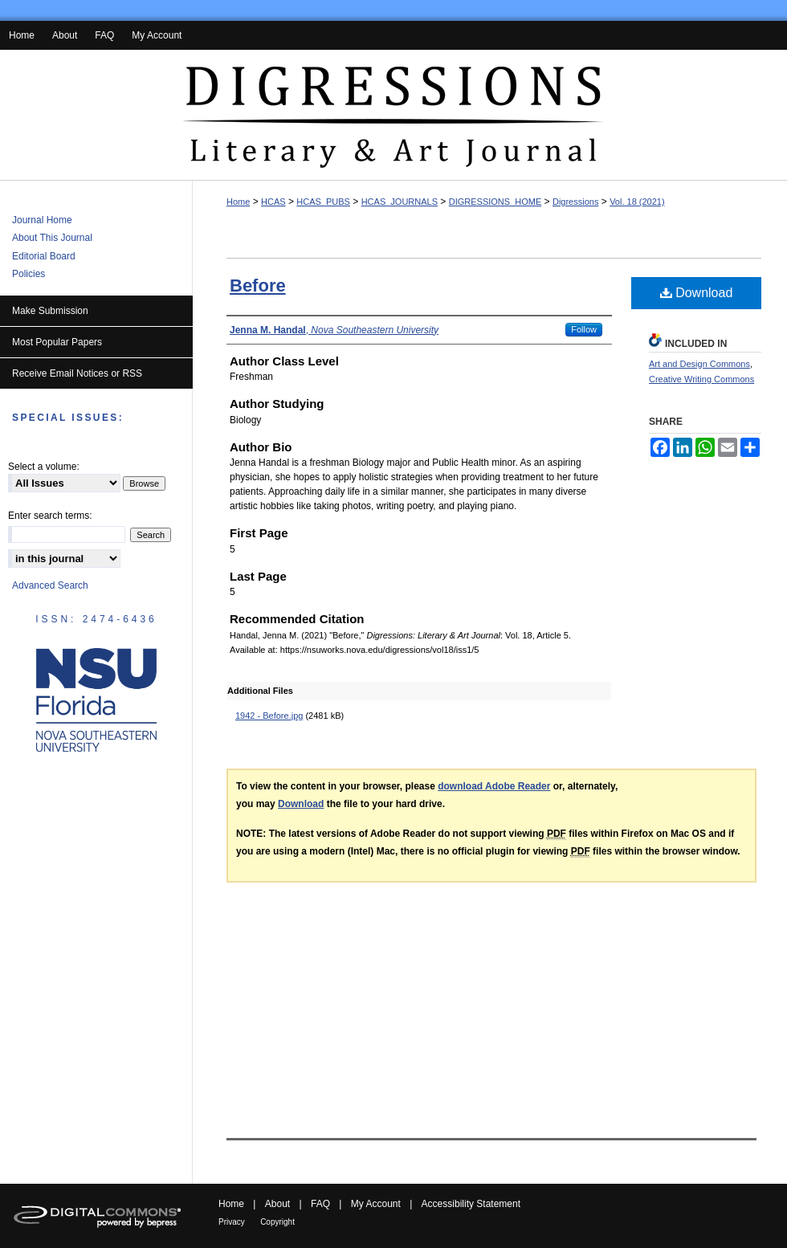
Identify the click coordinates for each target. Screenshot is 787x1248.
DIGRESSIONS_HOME (495, 201)
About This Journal (52, 237)
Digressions (575, 201)
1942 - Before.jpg (269, 715)
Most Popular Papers (57, 342)
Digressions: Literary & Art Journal (393, 115)
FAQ (320, 1203)
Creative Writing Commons (701, 379)
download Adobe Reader (494, 786)
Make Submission (50, 310)
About (277, 1203)
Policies (28, 273)
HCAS (273, 201)
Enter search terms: (50, 515)
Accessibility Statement (471, 1203)
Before (258, 285)
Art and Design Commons (699, 364)
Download (696, 293)
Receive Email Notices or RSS (77, 373)
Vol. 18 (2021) (637, 201)
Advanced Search (50, 585)
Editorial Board (43, 256)
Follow (584, 329)
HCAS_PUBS (323, 201)
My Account (376, 1203)
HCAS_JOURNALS (399, 201)
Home (238, 201)
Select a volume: (44, 466)
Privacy (231, 1221)
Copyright (277, 1221)
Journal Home (42, 220)
